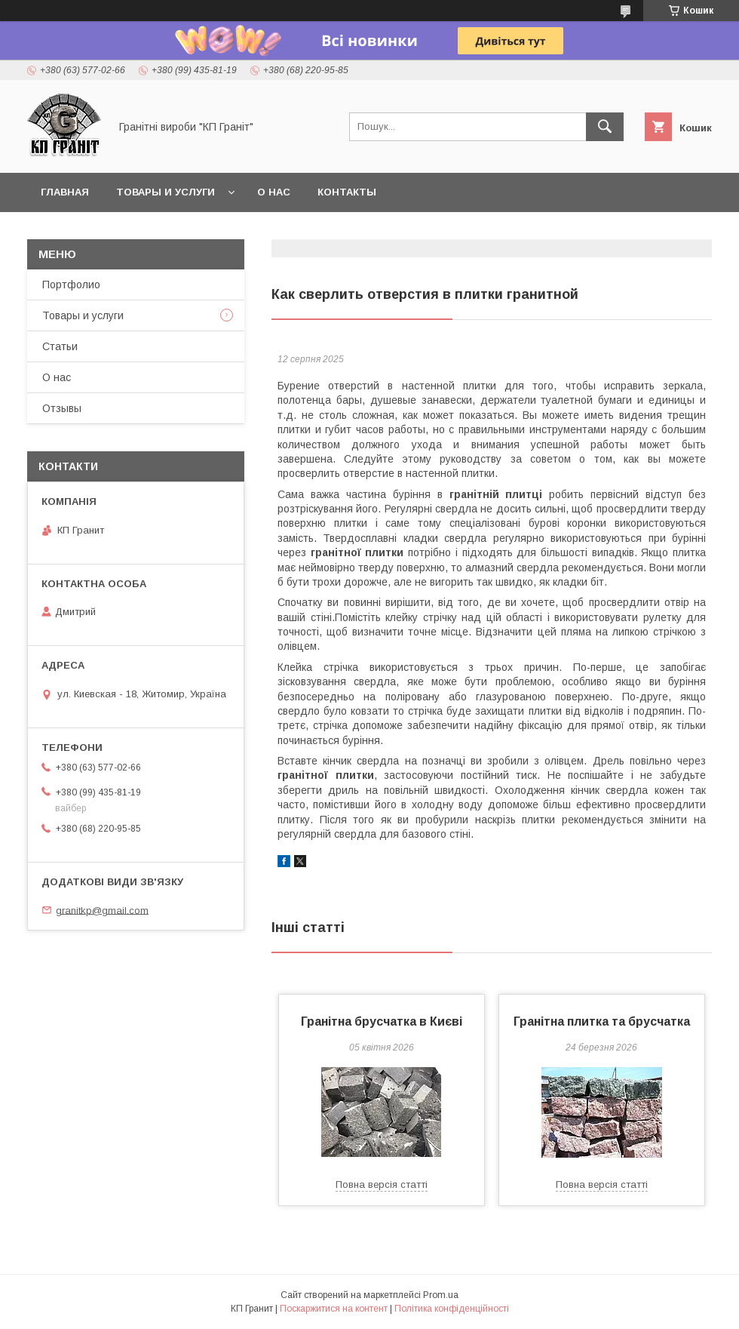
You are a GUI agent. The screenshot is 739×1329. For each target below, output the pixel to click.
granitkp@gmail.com (102, 909)
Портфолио (71, 284)
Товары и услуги (165, 192)
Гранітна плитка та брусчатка (602, 1021)
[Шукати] (605, 126)
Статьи (60, 346)
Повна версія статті (382, 1184)
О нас (273, 192)
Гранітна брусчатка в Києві (381, 1021)
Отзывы (61, 408)
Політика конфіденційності (451, 1308)
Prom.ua (440, 1295)
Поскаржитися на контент (334, 1308)
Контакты (346, 192)
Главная (65, 192)
